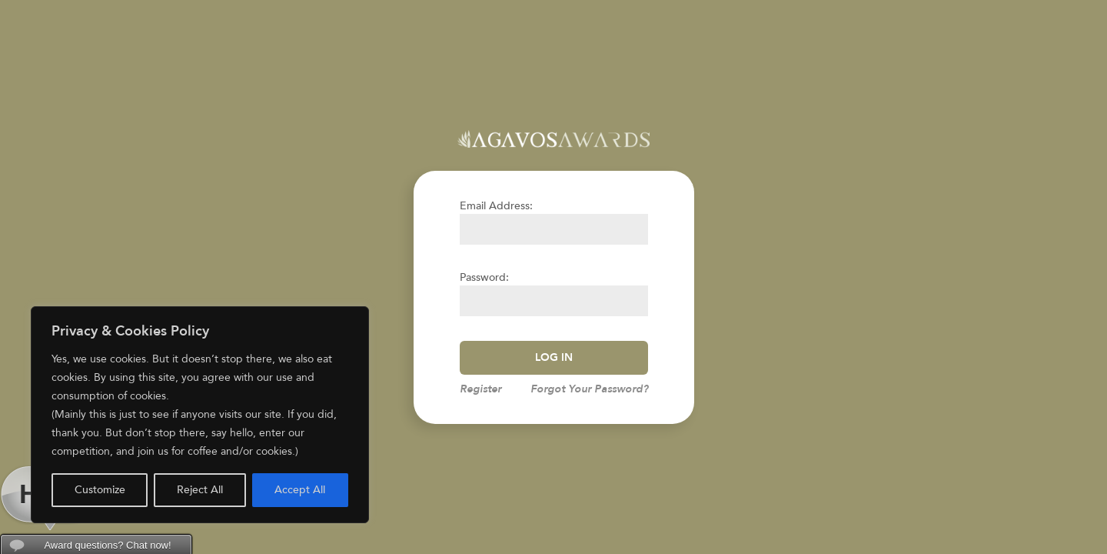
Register (480, 389)
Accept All (299, 489)
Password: (484, 277)
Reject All (200, 489)
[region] (200, 414)
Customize (100, 489)
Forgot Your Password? (589, 389)
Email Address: (496, 206)
